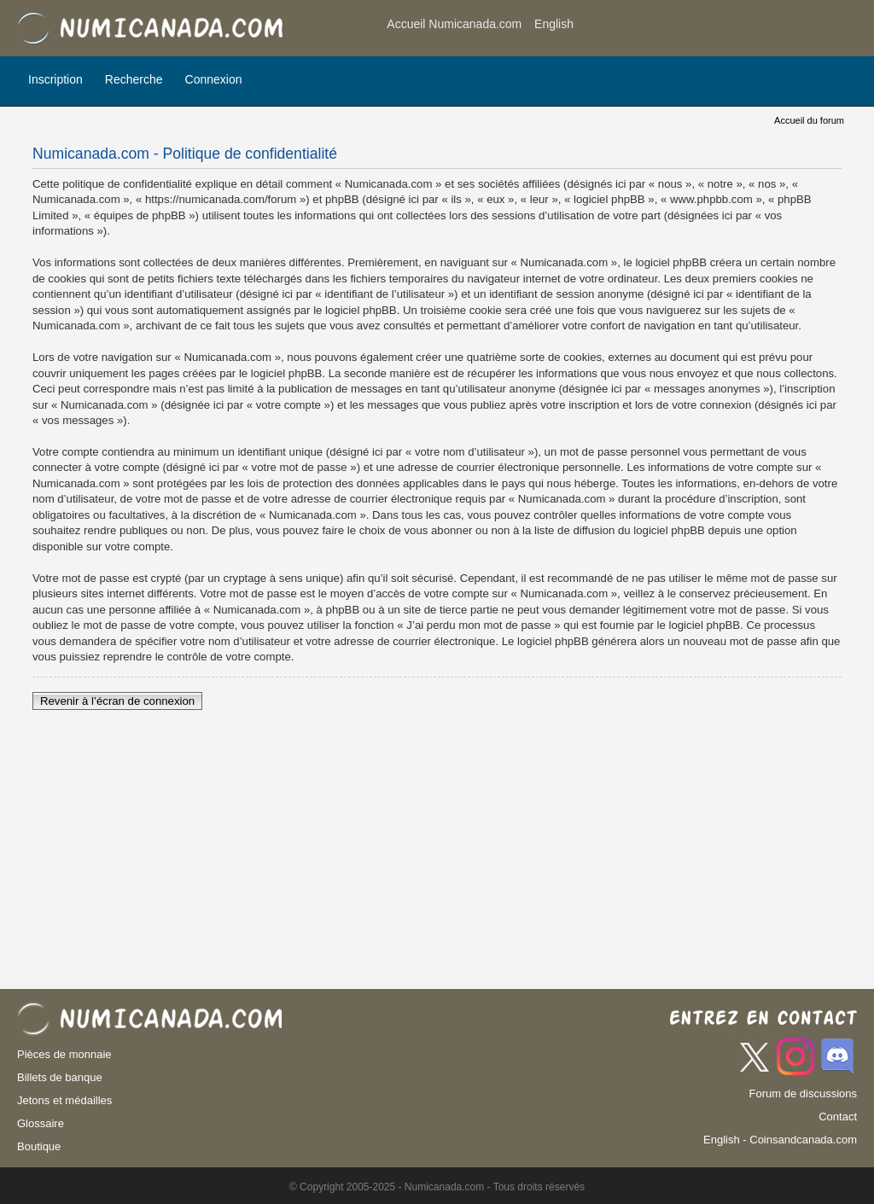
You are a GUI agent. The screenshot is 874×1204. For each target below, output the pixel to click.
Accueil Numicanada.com (454, 24)
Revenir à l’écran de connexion (117, 701)
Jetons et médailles (64, 1100)
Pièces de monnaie (64, 1054)
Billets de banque (59, 1077)
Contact (838, 1116)
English (554, 24)
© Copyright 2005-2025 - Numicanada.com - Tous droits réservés (437, 1187)
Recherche (134, 79)
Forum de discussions (803, 1093)
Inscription (55, 79)
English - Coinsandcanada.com (780, 1139)
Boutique (39, 1146)
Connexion (213, 79)
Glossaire (40, 1123)
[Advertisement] (720, 30)
